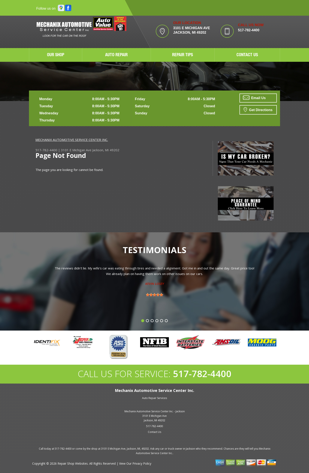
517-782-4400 (248, 30)
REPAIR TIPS (182, 55)
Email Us (254, 97)
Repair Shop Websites (73, 463)
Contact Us (154, 432)
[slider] (154, 294)
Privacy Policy (141, 463)
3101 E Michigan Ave (76, 150)
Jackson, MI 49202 (105, 150)
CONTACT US (247, 55)
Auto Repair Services (154, 398)
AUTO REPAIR (116, 55)
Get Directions (258, 109)
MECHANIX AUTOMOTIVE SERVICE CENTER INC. (71, 140)
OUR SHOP (55, 55)
